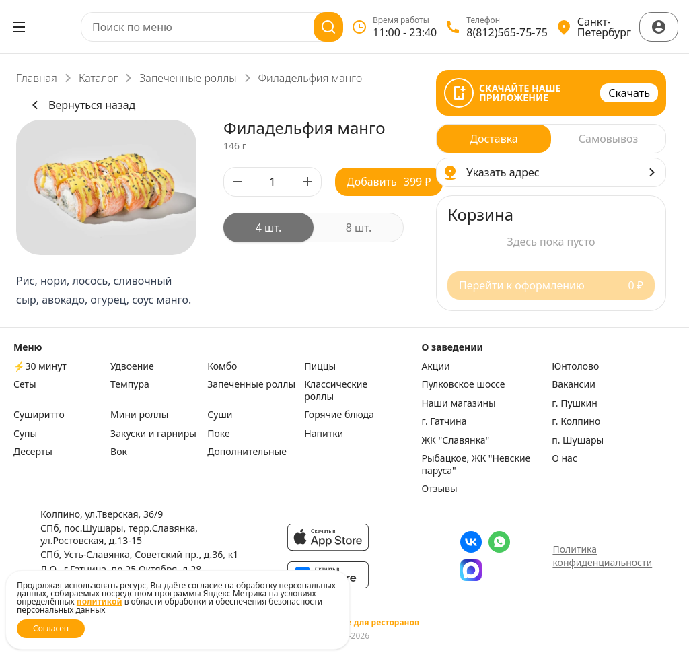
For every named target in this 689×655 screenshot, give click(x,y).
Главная (36, 78)
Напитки (323, 433)
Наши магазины (458, 403)
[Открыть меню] (19, 27)
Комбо (222, 366)
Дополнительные (247, 452)
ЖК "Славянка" (455, 440)
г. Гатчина (443, 421)
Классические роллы (335, 390)
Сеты (24, 384)
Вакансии (573, 384)
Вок (118, 452)
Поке (218, 433)
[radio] (268, 227)
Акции (435, 366)
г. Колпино (576, 421)
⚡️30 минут (40, 366)
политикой (99, 601)
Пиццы (320, 366)
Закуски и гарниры (153, 433)
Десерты (32, 452)
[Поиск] (328, 27)
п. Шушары (578, 440)
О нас (564, 458)
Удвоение (132, 366)
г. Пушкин (574, 403)
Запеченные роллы (187, 78)
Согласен (51, 628)
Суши (219, 415)
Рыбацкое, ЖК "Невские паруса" (475, 464)
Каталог (98, 78)
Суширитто (39, 415)
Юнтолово (575, 366)
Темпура (129, 384)
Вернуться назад (81, 105)
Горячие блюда (339, 415)
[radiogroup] (313, 227)
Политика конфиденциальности (602, 556)
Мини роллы (139, 415)
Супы (25, 433)
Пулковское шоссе (463, 384)
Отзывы (439, 489)
